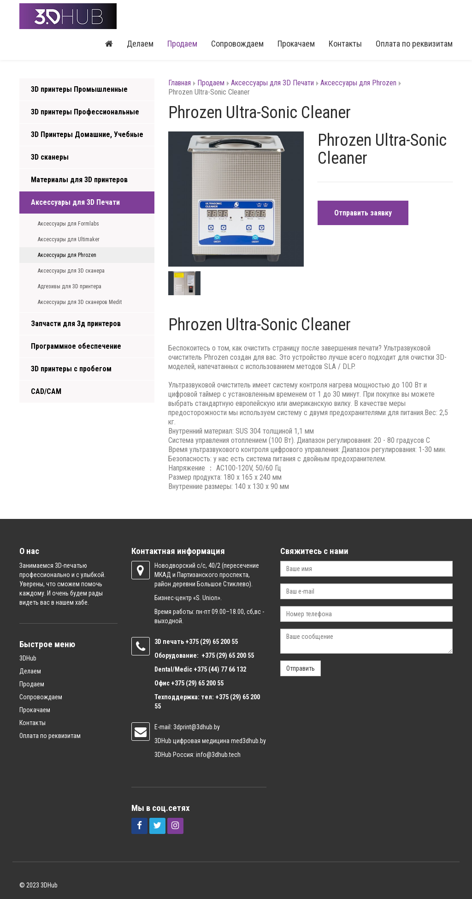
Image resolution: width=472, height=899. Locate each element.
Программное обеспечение (76, 346)
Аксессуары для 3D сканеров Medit (80, 302)
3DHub (27, 658)
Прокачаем (296, 43)
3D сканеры (50, 157)
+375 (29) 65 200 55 (197, 683)
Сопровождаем (237, 43)
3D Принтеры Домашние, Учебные (87, 134)
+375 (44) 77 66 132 (220, 669)
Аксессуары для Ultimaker (69, 239)
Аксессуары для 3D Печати (75, 202)
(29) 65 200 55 (219, 641)
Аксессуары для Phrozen (67, 255)
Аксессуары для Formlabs (68, 223)
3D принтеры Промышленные (79, 89)
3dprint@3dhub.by (196, 727)
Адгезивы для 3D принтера (69, 286)
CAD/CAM (46, 391)
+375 (192, 641)
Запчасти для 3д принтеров (76, 323)
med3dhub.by (248, 740)
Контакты (345, 43)
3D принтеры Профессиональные (85, 111)
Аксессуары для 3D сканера (71, 271)
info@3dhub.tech (218, 754)
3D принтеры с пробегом (71, 368)
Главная (179, 82)
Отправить (300, 668)
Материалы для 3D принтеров (79, 179)
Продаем (182, 43)
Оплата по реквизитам (414, 43)
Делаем (140, 43)
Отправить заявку (363, 212)
